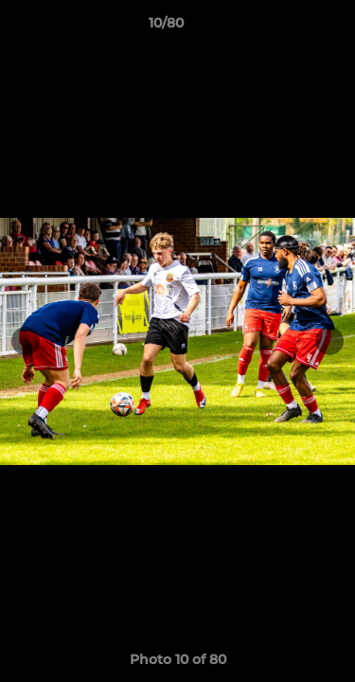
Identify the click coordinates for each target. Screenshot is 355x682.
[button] (286, 27)
